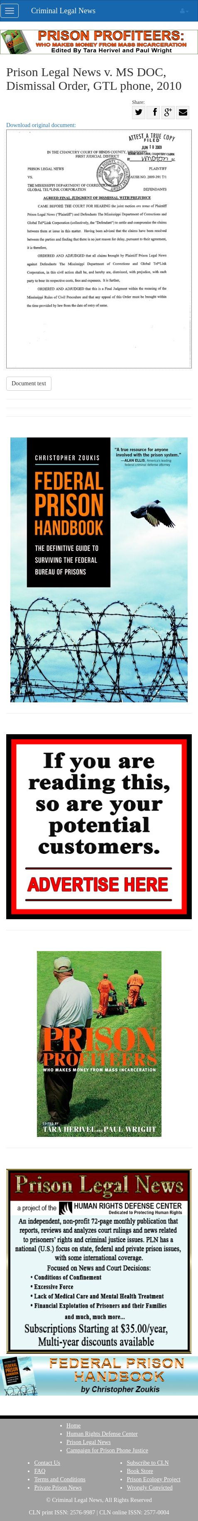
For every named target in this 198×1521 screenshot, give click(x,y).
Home (73, 1425)
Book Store (140, 1471)
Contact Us (47, 1463)
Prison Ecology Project (153, 1479)
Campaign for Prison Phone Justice (107, 1450)
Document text (29, 383)
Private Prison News (57, 1488)
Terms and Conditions (59, 1479)
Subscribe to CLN (148, 1463)
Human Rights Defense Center (101, 1434)
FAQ (39, 1471)
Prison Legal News (88, 1442)
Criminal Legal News (63, 11)
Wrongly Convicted (149, 1488)
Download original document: (99, 245)
